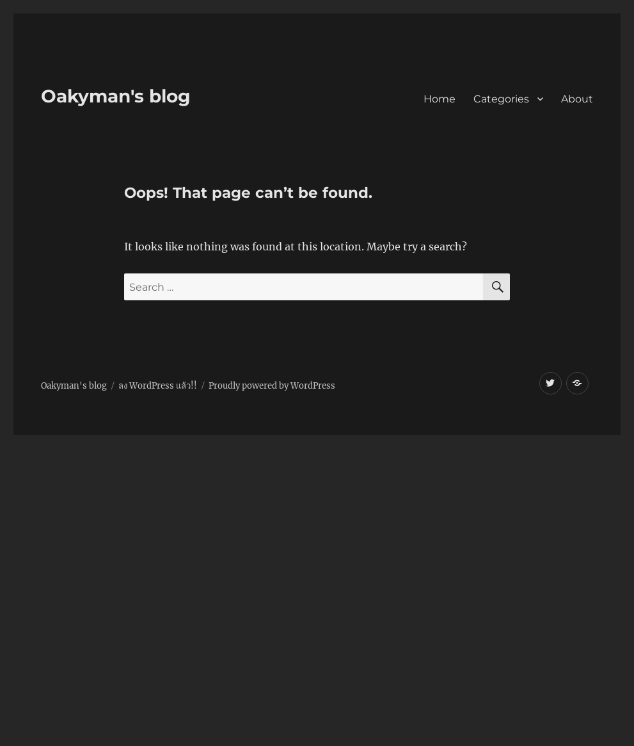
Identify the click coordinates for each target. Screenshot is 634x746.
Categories (501, 99)
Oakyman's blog (116, 96)
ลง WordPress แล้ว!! (157, 385)
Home (440, 99)
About (577, 99)
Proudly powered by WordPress (272, 385)
